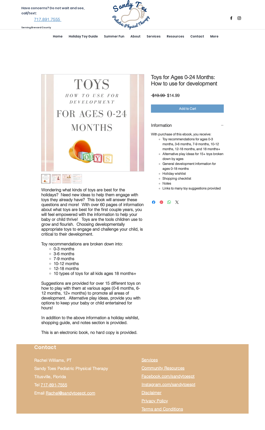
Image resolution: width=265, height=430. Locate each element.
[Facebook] (231, 18)
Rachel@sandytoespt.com (70, 393)
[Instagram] (239, 18)
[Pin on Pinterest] (161, 202)
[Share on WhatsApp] (169, 202)
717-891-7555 (54, 384)
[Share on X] (177, 202)
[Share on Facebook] (153, 202)
